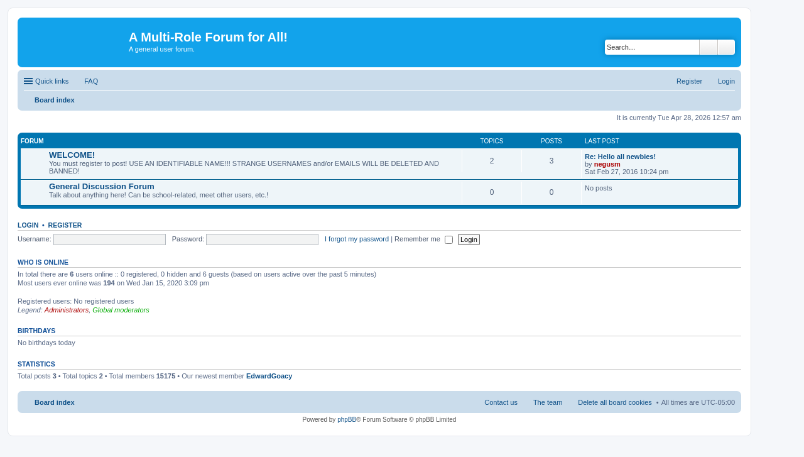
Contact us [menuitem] (501, 402)
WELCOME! (72, 155)
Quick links (51, 81)
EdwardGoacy (269, 376)
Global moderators (120, 310)
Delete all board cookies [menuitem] (614, 402)
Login (28, 225)
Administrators (67, 310)
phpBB (346, 419)
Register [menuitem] (689, 81)
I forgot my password (357, 239)
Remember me (423, 239)
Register (65, 225)
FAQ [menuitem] (91, 81)
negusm (607, 164)
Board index (55, 402)
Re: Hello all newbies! (620, 156)
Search (708, 47)
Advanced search (726, 47)
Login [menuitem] (726, 81)
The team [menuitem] (547, 402)
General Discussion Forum (102, 186)
